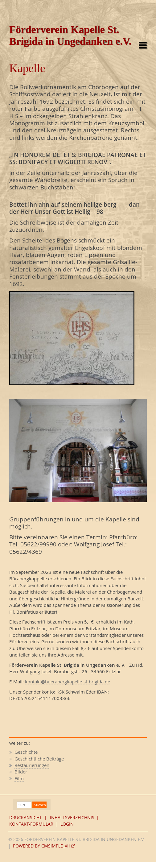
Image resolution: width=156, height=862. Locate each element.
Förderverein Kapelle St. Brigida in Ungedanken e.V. (70, 35)
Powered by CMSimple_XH (41, 846)
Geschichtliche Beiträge (39, 759)
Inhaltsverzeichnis (72, 817)
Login (67, 824)
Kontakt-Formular (31, 824)
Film (19, 778)
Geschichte (26, 752)
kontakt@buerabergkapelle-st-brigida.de (67, 681)
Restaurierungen (31, 765)
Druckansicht (25, 817)
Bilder (20, 772)
